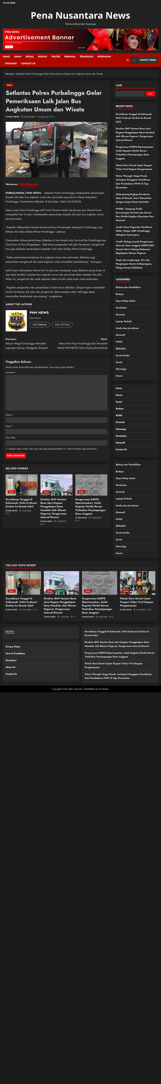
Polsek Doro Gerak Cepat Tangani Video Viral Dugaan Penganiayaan (136, 602)
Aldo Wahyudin (29, 184)
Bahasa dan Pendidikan (128, 287)
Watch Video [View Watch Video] (143, 60)
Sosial (30, 56)
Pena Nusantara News (80, 15)
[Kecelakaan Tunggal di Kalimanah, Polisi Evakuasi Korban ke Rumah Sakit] (22, 485)
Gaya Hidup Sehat (125, 301)
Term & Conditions (15, 653)
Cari (119, 85)
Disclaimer (11, 660)
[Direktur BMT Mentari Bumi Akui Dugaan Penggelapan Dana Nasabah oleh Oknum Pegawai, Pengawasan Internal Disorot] (56, 485)
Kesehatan (104, 56)
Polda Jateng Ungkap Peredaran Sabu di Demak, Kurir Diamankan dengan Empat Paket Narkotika (133, 198)
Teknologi (86, 56)
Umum (17, 56)
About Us (10, 667)
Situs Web (10, 437)
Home (6, 56)
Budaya (42, 56)
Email (9, 426)
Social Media (122, 355)
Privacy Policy (13, 646)
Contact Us (28, 63)
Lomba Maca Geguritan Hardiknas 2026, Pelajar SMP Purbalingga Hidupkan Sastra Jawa (134, 230)
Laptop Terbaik (124, 321)
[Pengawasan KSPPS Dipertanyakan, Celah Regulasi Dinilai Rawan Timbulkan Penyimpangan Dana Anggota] (91, 485)
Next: (82, 343)
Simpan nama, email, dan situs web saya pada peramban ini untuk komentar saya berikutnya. (53, 448)
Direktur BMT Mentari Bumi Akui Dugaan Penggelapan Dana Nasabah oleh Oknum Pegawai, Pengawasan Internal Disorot (53, 508)
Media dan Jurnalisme (127, 328)
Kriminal (69, 56)
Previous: (31, 343)
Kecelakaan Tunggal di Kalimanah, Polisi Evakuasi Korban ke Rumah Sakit (21, 503)
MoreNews (90, 689)
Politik (55, 56)
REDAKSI (121, 348)
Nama (9, 414)
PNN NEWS (13, 116)
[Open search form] (128, 60)
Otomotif (11, 63)
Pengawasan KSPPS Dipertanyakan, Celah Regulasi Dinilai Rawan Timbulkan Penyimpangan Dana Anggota (90, 507)
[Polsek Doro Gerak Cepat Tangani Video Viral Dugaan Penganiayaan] (137, 583)
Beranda (10, 73)
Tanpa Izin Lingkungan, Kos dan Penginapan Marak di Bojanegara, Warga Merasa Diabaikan (134, 263)
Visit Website (40, 324)
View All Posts (62, 324)
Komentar (11, 372)
